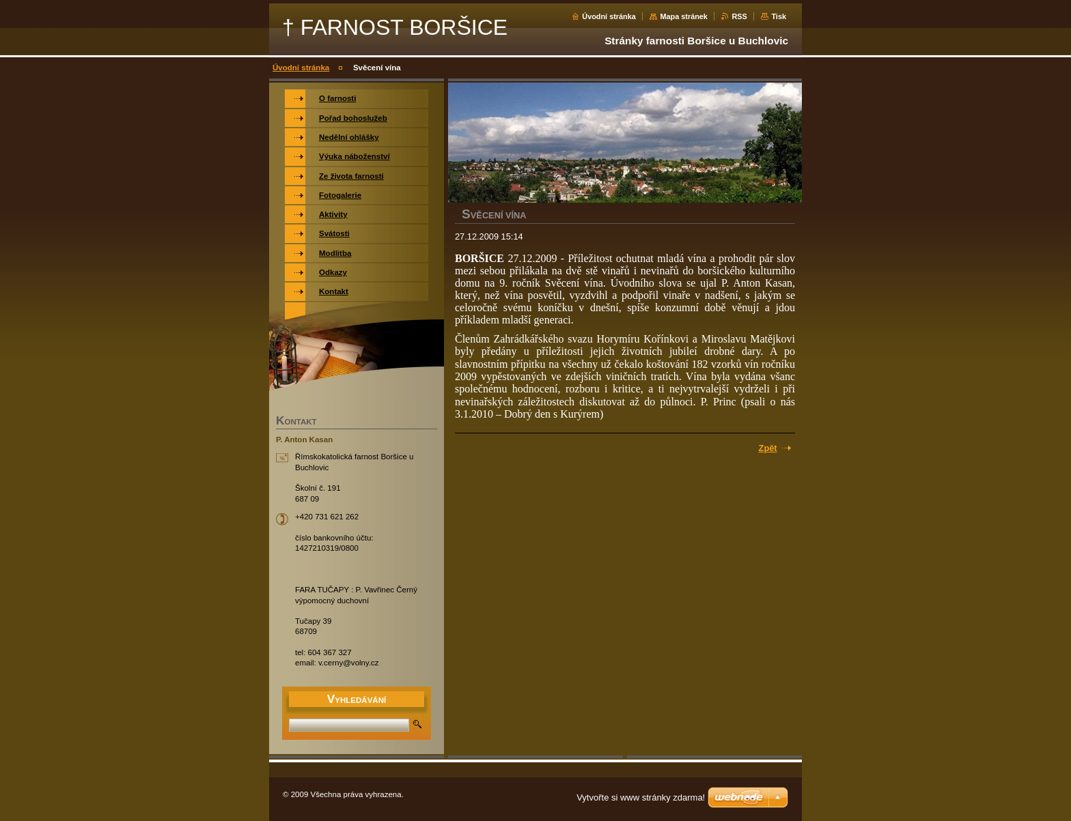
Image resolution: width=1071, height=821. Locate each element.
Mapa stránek (684, 16)
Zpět (768, 448)
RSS (739, 16)
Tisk (778, 16)
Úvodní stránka (609, 16)
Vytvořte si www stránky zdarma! (640, 797)
